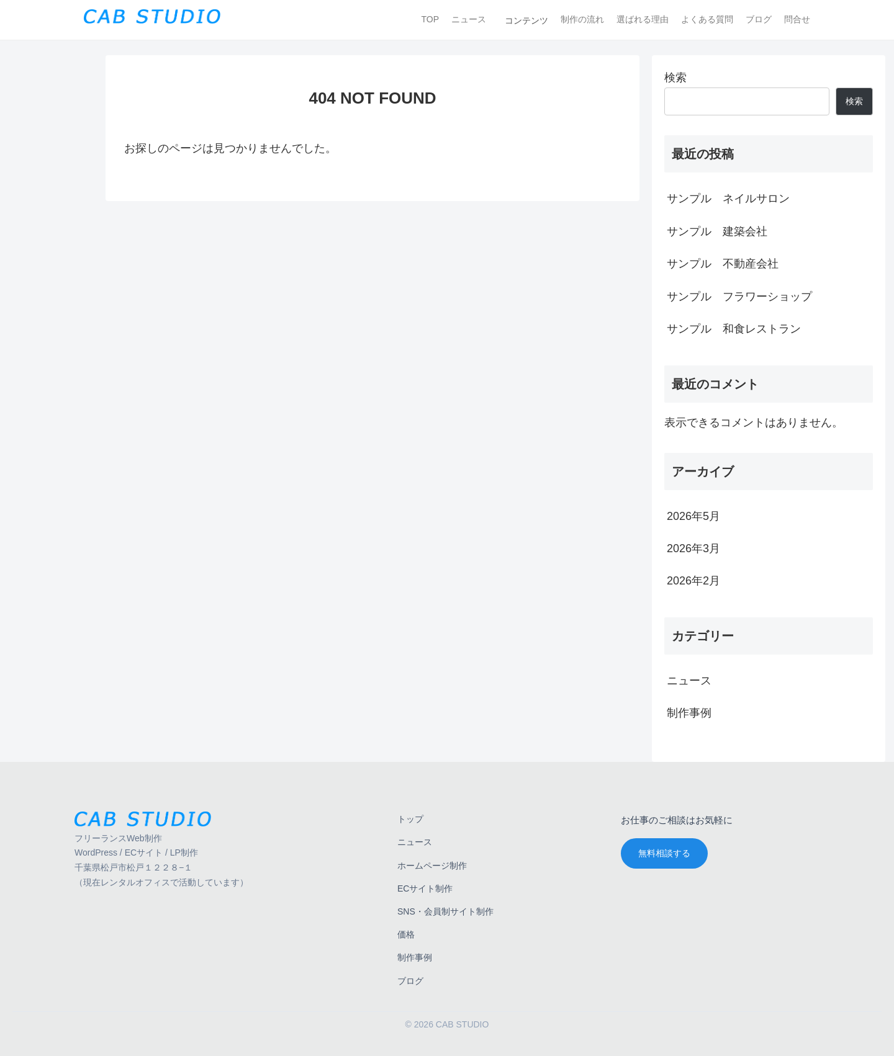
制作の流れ (582, 19)
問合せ (797, 19)
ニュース (468, 19)
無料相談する (664, 853)
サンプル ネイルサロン (728, 198)
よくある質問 (707, 19)
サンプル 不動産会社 (723, 263)
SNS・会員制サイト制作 (445, 911)
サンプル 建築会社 (717, 231)
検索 (675, 77)
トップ (410, 819)
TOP (430, 19)
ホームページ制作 (432, 865)
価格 (406, 934)
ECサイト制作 (425, 888)
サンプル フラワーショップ (739, 296)
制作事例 (414, 957)
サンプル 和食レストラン (734, 329)
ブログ (759, 19)
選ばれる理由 (642, 19)
